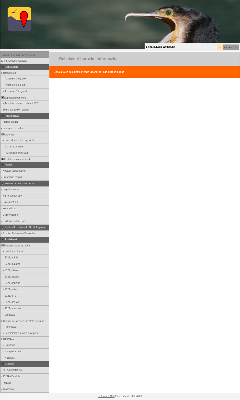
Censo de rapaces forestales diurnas (22, 321)
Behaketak (8, 73)
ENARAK (7, 339)
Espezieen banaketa (13, 97)
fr (236, 47)
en (230, 47)
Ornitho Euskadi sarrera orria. (18, 55)
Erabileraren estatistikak (15, 159)
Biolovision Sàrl (106, 396)
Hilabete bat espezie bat (16, 245)
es (225, 47)
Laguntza (7, 134)
